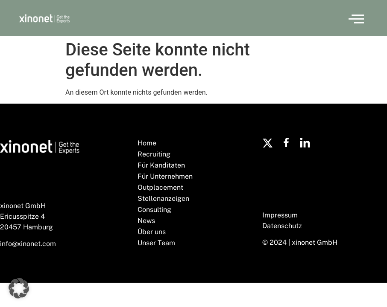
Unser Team (156, 243)
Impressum (280, 215)
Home (147, 143)
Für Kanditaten (161, 165)
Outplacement (160, 187)
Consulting (154, 210)
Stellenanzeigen (163, 198)
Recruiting (154, 154)
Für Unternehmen (165, 176)
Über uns (152, 232)
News (146, 221)
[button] (356, 18)
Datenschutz (282, 226)
